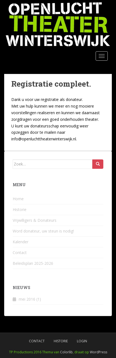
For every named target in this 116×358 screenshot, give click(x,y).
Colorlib (66, 352)
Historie (19, 209)
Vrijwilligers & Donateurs (34, 220)
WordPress (98, 352)
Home (18, 198)
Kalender (20, 241)
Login (82, 341)
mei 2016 (27, 299)
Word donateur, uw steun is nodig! (43, 231)
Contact (20, 252)
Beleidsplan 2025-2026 (33, 263)
